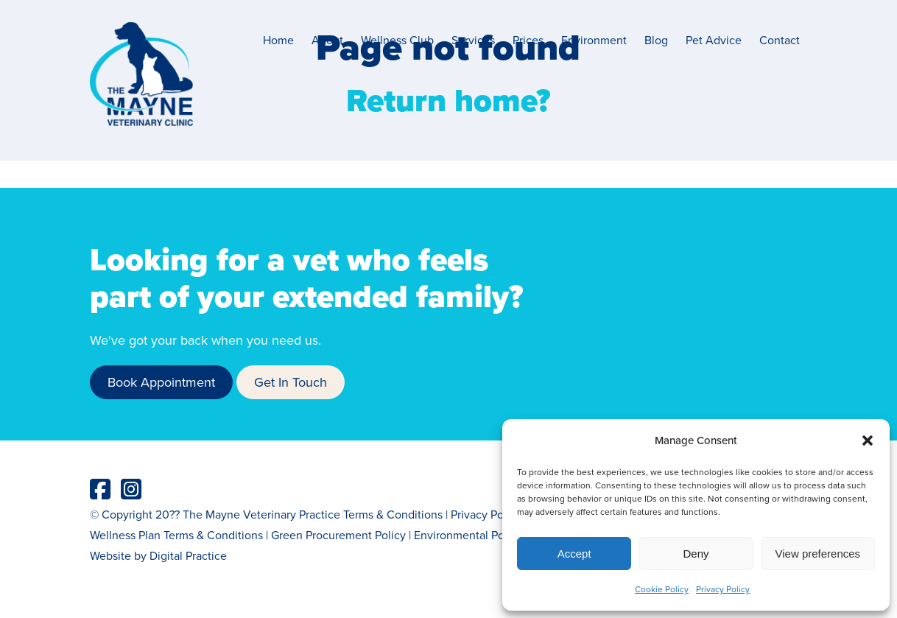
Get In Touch (290, 382)
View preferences (818, 553)
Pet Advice (714, 40)
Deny (695, 553)
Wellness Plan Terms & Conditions (176, 535)
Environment (594, 40)
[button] (867, 440)
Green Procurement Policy (338, 535)
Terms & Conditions (393, 514)
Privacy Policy (723, 589)
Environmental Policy (468, 535)
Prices (528, 40)
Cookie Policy (662, 589)
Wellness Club (397, 40)
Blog (656, 40)
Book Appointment (161, 382)
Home (278, 40)
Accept (574, 553)
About (327, 40)
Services (473, 40)
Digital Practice (188, 555)
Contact (779, 40)
